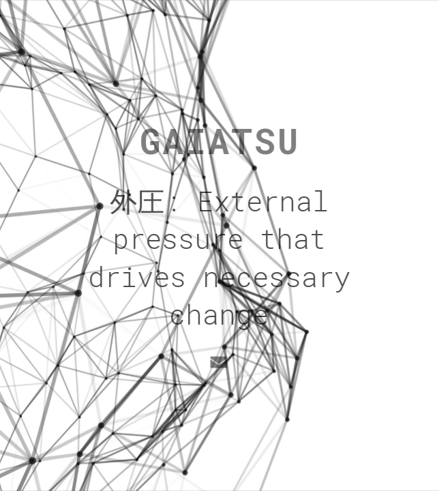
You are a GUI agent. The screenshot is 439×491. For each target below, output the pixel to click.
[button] (218, 362)
